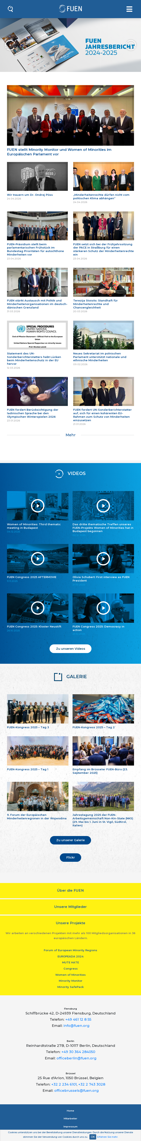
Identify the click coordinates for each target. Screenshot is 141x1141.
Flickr (70, 857)
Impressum (70, 1126)
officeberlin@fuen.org (76, 1058)
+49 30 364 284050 (78, 1052)
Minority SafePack (70, 987)
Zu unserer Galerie (70, 840)
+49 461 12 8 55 (78, 1019)
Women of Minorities (70, 974)
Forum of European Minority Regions (70, 950)
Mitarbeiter (70, 1118)
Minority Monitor (70, 980)
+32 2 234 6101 (64, 1084)
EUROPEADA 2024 (70, 956)
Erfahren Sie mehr (107, 1136)
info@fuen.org (76, 1026)
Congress (71, 968)
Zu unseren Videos (70, 649)
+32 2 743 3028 (91, 1084)
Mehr (71, 435)
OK (93, 1136)
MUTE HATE (70, 962)
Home (70, 1110)
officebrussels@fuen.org (76, 1090)
